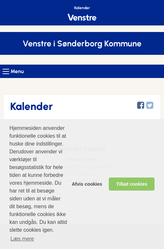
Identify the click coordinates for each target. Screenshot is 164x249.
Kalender (82, 8)
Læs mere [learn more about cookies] (22, 238)
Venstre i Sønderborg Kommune (82, 43)
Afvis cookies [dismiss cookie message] (87, 184)
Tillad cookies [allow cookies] (131, 184)
